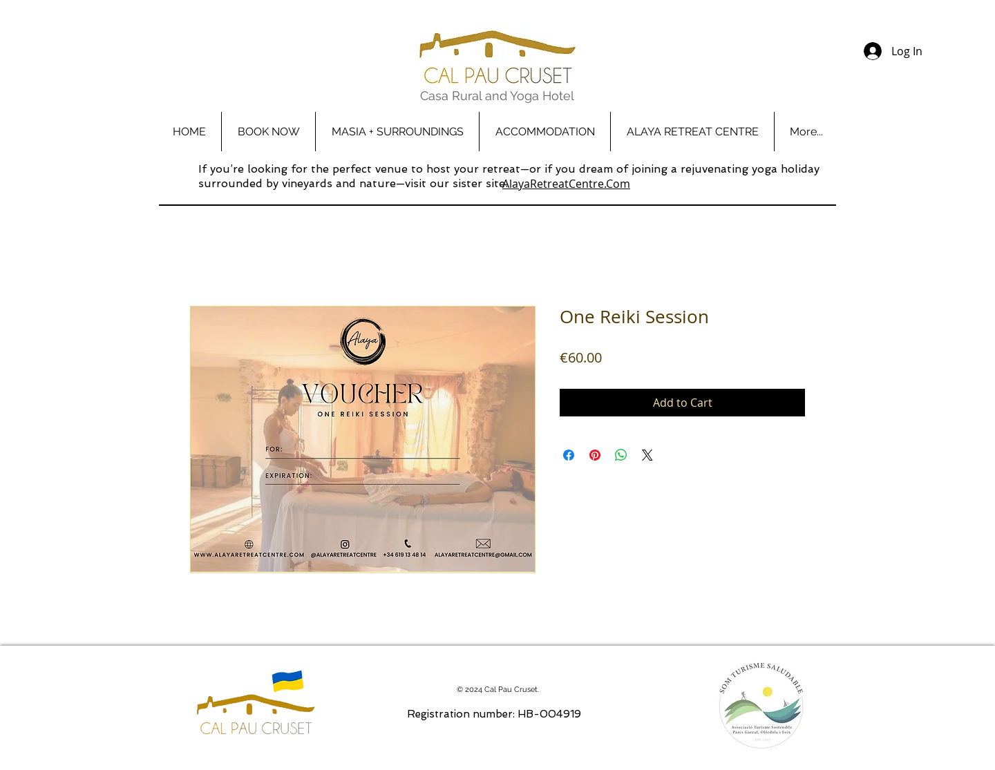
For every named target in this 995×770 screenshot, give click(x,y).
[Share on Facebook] (568, 455)
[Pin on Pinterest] (595, 455)
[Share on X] (647, 455)
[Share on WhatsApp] (621, 455)
